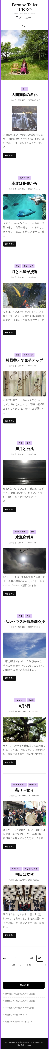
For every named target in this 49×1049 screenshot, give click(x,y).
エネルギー (19, 700)
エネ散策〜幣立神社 (13, 994)
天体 (18, 266)
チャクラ (33, 785)
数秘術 (31, 700)
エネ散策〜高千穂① (13, 1008)
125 (29, 965)
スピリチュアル (18, 785)
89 (13, 965)
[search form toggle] (23, 26)
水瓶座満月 (24, 537)
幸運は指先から (24, 183)
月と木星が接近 (25, 272)
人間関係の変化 (24, 94)
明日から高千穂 (11, 1015)
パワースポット (20, 532)
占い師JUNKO (20, 100)
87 (31, 958)
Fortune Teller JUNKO (24, 7)
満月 (28, 443)
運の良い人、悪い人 (13, 1001)
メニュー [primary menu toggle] (23, 17)
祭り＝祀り (24, 790)
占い (24, 89)
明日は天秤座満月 (12, 1021)
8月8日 (24, 706)
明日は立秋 (24, 874)
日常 (18, 355)
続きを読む (9, 156)
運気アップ (24, 178)
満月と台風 (24, 448)
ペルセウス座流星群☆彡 (24, 621)
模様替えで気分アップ (24, 360)
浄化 (20, 443)
